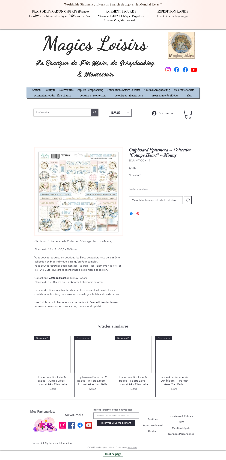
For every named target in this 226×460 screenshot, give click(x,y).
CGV (181, 422)
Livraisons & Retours (181, 416)
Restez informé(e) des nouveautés (112, 409)
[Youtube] (194, 69)
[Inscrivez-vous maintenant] (116, 423)
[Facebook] (176, 69)
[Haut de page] (113, 453)
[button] (90, 89)
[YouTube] (88, 425)
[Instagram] (168, 69)
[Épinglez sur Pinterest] (138, 214)
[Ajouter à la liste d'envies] (188, 200)
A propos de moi (153, 425)
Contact (152, 431)
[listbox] (120, 113)
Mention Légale (181, 428)
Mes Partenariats (42, 411)
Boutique (152, 419)
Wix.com (132, 447)
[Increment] (142, 182)
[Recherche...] (60, 112)
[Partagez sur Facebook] (131, 214)
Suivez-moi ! (74, 415)
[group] (113, 367)
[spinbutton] (137, 182)
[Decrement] (131, 182)
